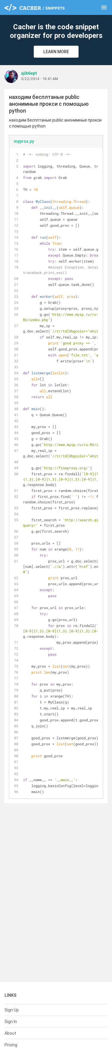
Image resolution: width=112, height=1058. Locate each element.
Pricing (10, 1045)
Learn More (56, 51)
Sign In (10, 1021)
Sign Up (11, 1010)
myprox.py (24, 141)
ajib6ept (29, 73)
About (10, 1033)
